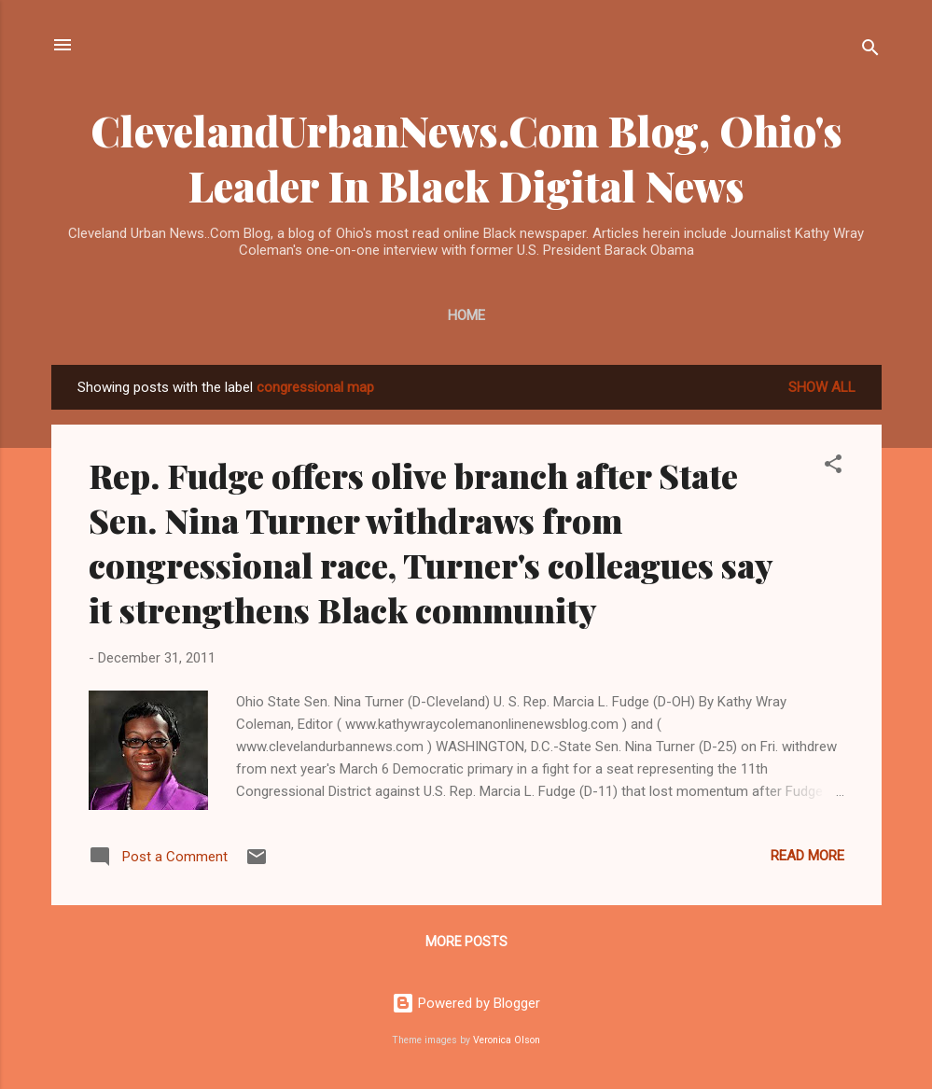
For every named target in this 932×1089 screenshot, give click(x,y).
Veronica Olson (506, 1040)
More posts (466, 941)
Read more (807, 855)
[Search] (870, 50)
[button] (833, 467)
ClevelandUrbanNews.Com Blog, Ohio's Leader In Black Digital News (466, 158)
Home (466, 315)
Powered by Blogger (466, 1003)
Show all (821, 387)
